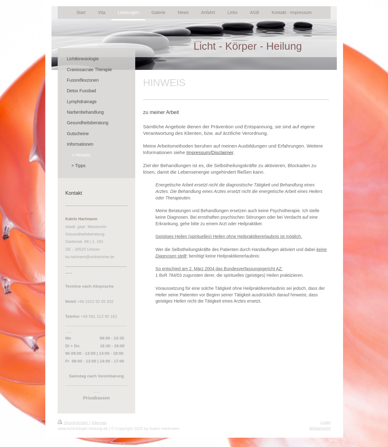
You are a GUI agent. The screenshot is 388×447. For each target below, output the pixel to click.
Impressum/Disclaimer (209, 152)
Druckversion (73, 422)
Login (325, 422)
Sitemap (98, 422)
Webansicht (320, 428)
